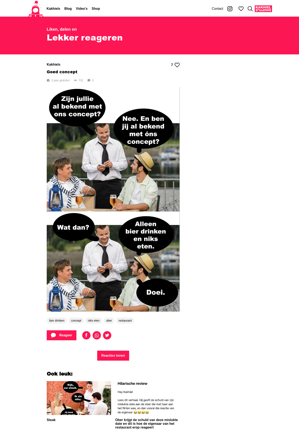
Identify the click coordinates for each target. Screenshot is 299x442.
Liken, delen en (62, 29)
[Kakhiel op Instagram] (229, 8)
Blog (68, 8)
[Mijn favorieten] (241, 8)
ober (109, 320)
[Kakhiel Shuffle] (263, 8)
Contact (217, 8)
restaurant (125, 320)
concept (76, 320)
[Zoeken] (250, 8)
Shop (96, 8)
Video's (82, 8)
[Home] (35, 8)
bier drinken (56, 320)
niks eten (93, 320)
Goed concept (62, 72)
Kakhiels (53, 8)
